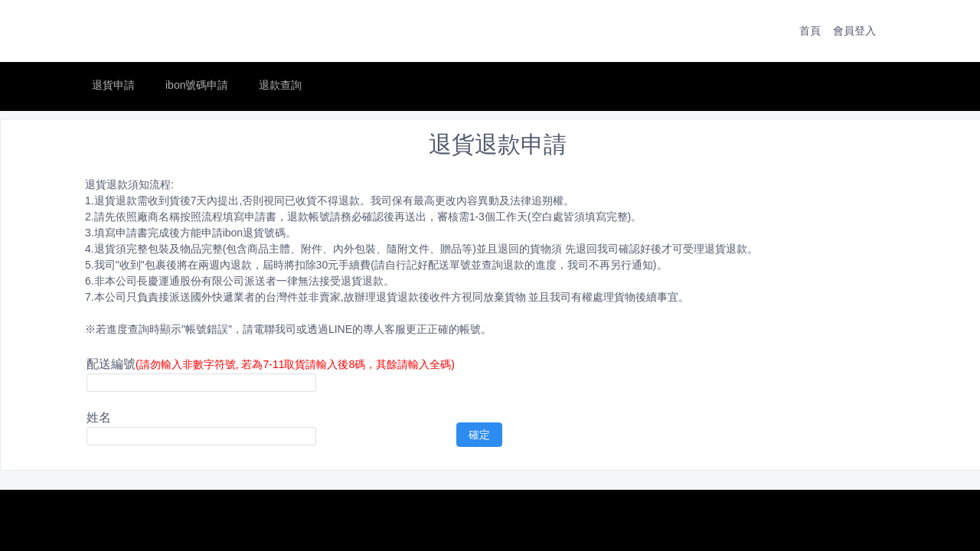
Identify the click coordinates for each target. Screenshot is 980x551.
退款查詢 (280, 85)
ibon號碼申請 (196, 85)
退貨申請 (113, 85)
